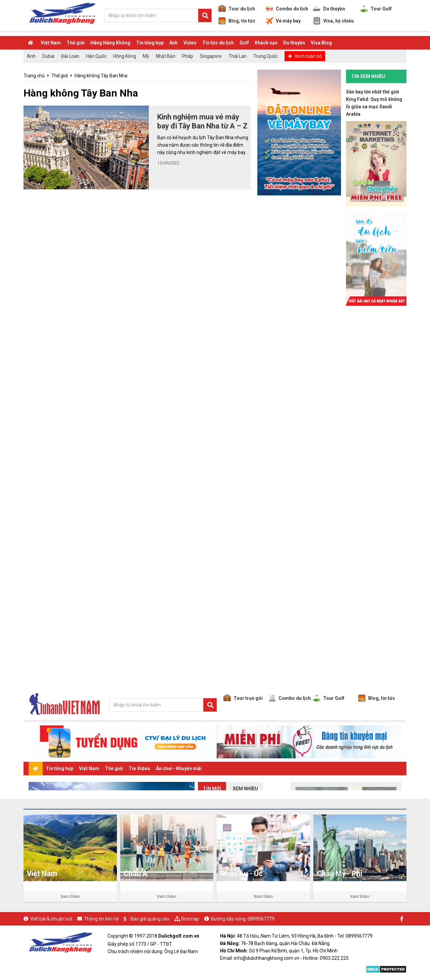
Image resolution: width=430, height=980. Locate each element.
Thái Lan (237, 56)
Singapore (211, 56)
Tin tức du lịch (218, 42)
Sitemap (190, 918)
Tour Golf (376, 8)
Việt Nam (51, 42)
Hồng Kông (124, 56)
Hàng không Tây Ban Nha (101, 75)
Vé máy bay (283, 21)
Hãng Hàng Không (110, 42)
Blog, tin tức (236, 21)
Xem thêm (70, 896)
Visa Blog (321, 42)
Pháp (187, 56)
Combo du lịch (287, 8)
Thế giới (76, 42)
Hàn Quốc (96, 56)
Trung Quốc (265, 56)
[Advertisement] (376, 413)
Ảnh (173, 42)
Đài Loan (70, 56)
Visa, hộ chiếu (333, 21)
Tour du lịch (236, 8)
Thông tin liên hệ (101, 918)
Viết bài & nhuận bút (51, 918)
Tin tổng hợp (150, 42)
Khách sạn (266, 42)
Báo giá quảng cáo (149, 918)
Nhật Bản (165, 56)
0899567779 (261, 918)
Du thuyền (329, 8)
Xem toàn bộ (308, 56)
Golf (244, 42)
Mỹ (146, 56)
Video (190, 42)
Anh (31, 56)
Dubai (48, 56)
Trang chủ (34, 75)
